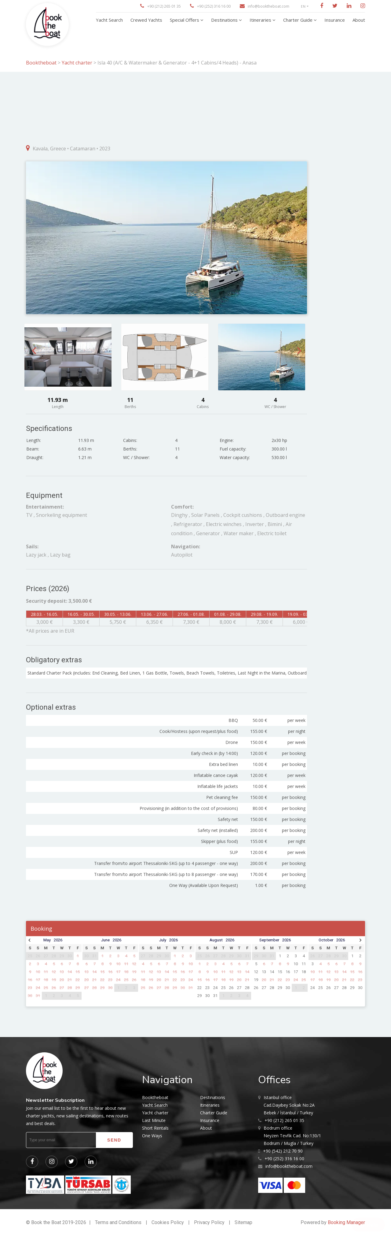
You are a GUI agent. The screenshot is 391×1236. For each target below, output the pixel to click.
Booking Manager (346, 1222)
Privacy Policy (209, 1222)
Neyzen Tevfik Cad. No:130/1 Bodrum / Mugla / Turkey (292, 1135)
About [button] (359, 20)
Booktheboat (42, 62)
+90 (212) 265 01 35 (164, 6)
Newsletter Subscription (55, 1100)
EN (303, 6)
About (206, 1128)
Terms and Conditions (118, 1222)
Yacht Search (155, 1105)
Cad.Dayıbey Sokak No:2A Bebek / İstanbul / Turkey (289, 1105)
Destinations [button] (225, 20)
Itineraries (210, 1105)
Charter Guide (213, 1113)
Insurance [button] (334, 20)
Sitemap (243, 1222)
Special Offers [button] (185, 20)
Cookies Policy (168, 1222)
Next (299, 350)
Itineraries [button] (261, 20)
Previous (34, 350)
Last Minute (154, 1120)
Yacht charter (77, 62)
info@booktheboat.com (268, 6)
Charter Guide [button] (298, 20)
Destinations (212, 1097)
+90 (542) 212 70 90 (283, 1151)
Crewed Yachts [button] (146, 20)
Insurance (209, 1120)
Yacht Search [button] (109, 20)
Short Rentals (155, 1128)
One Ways (152, 1136)
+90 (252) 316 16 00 (214, 6)
